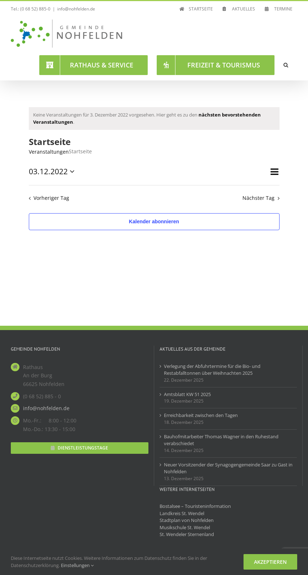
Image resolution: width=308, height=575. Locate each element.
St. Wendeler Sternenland (187, 534)
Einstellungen (77, 565)
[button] (286, 65)
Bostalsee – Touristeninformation (195, 506)
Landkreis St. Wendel (182, 513)
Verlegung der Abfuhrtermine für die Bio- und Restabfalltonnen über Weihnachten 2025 (212, 370)
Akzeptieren (270, 561)
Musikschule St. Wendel (185, 527)
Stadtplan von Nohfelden (187, 520)
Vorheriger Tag (51, 197)
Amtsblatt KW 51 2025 (187, 394)
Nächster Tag (258, 197)
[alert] (154, 118)
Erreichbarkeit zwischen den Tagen (201, 415)
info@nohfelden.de (76, 9)
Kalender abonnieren (154, 221)
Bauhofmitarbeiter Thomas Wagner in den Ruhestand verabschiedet (221, 440)
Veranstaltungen (49, 151)
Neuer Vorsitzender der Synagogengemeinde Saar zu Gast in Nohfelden (228, 468)
